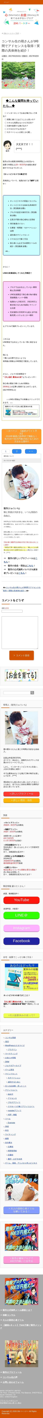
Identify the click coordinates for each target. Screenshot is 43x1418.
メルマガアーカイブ (13, 1066)
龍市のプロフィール (12, 1372)
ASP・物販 (12, 1115)
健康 (7, 1138)
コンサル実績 (10, 1038)
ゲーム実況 (9, 1070)
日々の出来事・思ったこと (15, 1086)
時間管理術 (12, 1151)
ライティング (10, 1134)
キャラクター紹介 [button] (9, 460)
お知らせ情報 (10, 1058)
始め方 (10, 1094)
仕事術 (10, 1147)
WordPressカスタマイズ (15, 1045)
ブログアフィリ (14, 1102)
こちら (30, 566)
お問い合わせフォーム (13, 1382)
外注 (7, 1130)
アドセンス (12, 1098)
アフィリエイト (11, 1090)
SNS (7, 1126)
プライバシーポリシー (9, 1401)
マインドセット (11, 1074)
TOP (11, 33)
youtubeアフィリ (14, 1111)
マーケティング (11, 1054)
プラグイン (12, 1050)
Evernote (11, 1123)
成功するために (14, 1082)
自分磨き (8, 1143)
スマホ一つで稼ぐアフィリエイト (21, 1106)
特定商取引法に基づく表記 (10, 1403)
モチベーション (14, 1078)
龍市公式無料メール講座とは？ (17, 1310)
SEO (7, 1042)
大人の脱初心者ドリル (13, 1320)
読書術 (10, 1155)
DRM (7, 1062)
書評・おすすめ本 (15, 1159)
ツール (7, 1119)
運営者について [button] (9, 456)
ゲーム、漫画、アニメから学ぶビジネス (21, 1163)
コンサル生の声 (10, 1377)
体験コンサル (9, 1315)
